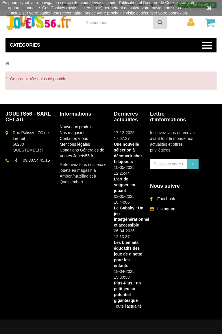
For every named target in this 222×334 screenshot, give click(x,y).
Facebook (166, 198)
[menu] (191, 22)
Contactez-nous (74, 138)
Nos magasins (73, 132)
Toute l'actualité (128, 306)
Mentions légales (75, 144)
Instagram (166, 209)
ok (192, 163)
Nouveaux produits (77, 127)
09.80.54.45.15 (36, 160)
